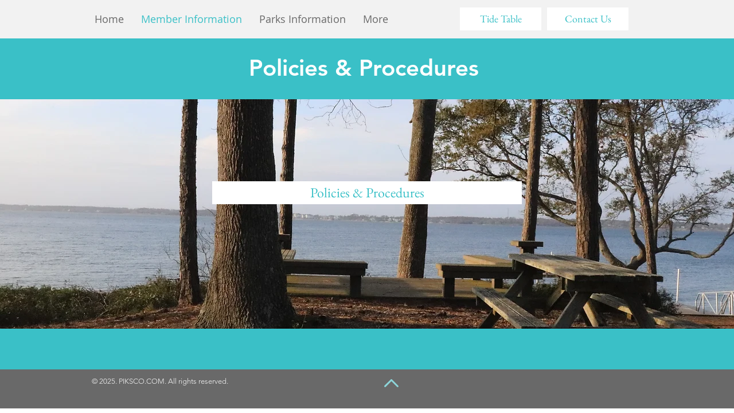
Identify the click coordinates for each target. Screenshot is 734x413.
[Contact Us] (587, 18)
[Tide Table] (500, 18)
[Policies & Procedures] (367, 192)
